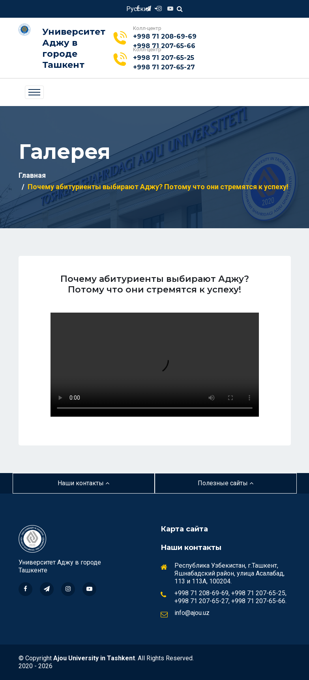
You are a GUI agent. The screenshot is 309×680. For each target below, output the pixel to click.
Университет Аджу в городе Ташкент (73, 48)
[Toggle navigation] (34, 92)
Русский (139, 9)
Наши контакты (83, 483)
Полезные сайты (225, 483)
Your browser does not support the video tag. (155, 365)
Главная (32, 175)
